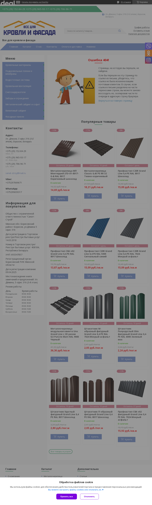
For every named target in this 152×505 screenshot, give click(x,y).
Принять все (66, 496)
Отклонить (89, 496)
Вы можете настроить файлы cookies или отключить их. (75, 490)
